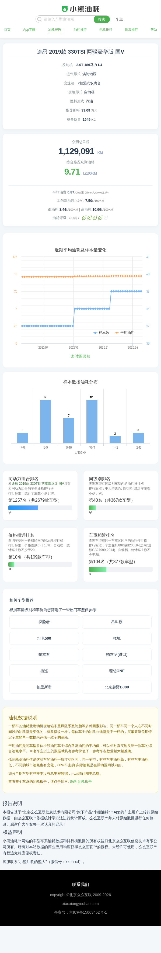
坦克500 (44, 638)
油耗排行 (80, 29)
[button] (9, 512)
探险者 (44, 622)
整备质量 (74, 119)
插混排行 (131, 29)
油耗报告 (54, 29)
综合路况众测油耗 (80, 162)
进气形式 (73, 74)
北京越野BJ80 (117, 687)
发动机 (67, 65)
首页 (7, 29)
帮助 (153, 29)
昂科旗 (116, 622)
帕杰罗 (44, 654)
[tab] (40, 496)
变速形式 (75, 92)
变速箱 (69, 83)
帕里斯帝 (44, 687)
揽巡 (44, 671)
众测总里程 (80, 142)
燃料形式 (77, 101)
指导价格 (73, 110)
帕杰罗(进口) (116, 654)
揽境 (117, 638)
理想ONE (117, 671)
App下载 (29, 29)
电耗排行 (105, 29)
